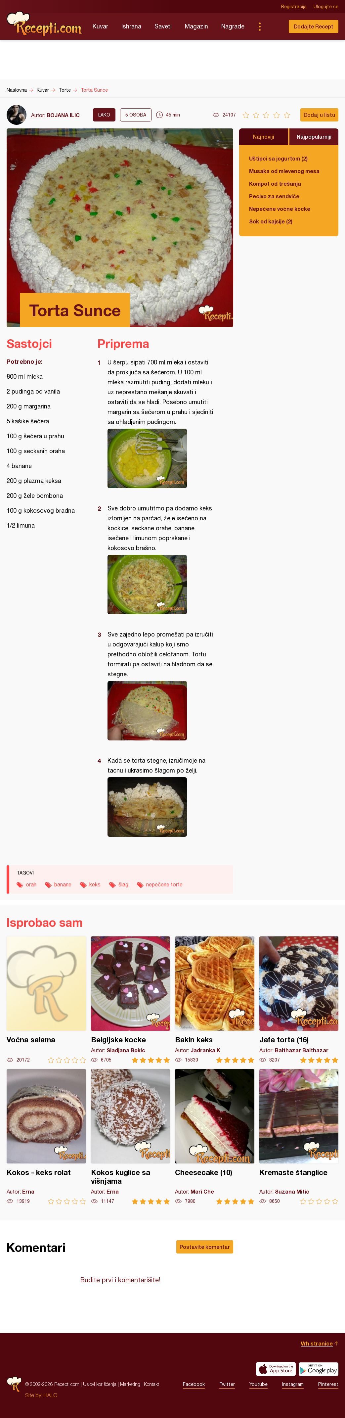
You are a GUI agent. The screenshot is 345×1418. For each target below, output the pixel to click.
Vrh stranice (317, 1343)
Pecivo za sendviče (274, 196)
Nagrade (232, 26)
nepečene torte (164, 884)
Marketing (130, 1384)
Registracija (294, 6)
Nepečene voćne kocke (279, 209)
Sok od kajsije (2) (270, 221)
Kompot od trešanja (275, 183)
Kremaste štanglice (299, 1137)
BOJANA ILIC (63, 115)
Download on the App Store (276, 1369)
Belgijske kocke (130, 999)
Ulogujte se (326, 6)
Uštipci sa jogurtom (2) (278, 158)
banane (62, 884)
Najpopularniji (314, 136)
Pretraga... (273, 26)
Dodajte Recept (313, 26)
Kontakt (151, 1384)
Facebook (194, 1384)
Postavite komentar (205, 1247)
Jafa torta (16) (299, 999)
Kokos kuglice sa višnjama (130, 1137)
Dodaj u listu (319, 115)
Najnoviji (263, 136)
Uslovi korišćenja (99, 1384)
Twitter (227, 1384)
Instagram (293, 1384)
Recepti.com (45, 24)
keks (95, 884)
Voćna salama (46, 999)
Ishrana (131, 26)
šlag (123, 884)
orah (31, 884)
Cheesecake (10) (214, 1137)
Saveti (163, 26)
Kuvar (100, 26)
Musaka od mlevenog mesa (284, 171)
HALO (50, 1395)
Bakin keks (214, 999)
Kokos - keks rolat (46, 1137)
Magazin (196, 26)
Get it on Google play (318, 1369)
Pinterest (328, 1384)
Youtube (258, 1384)
